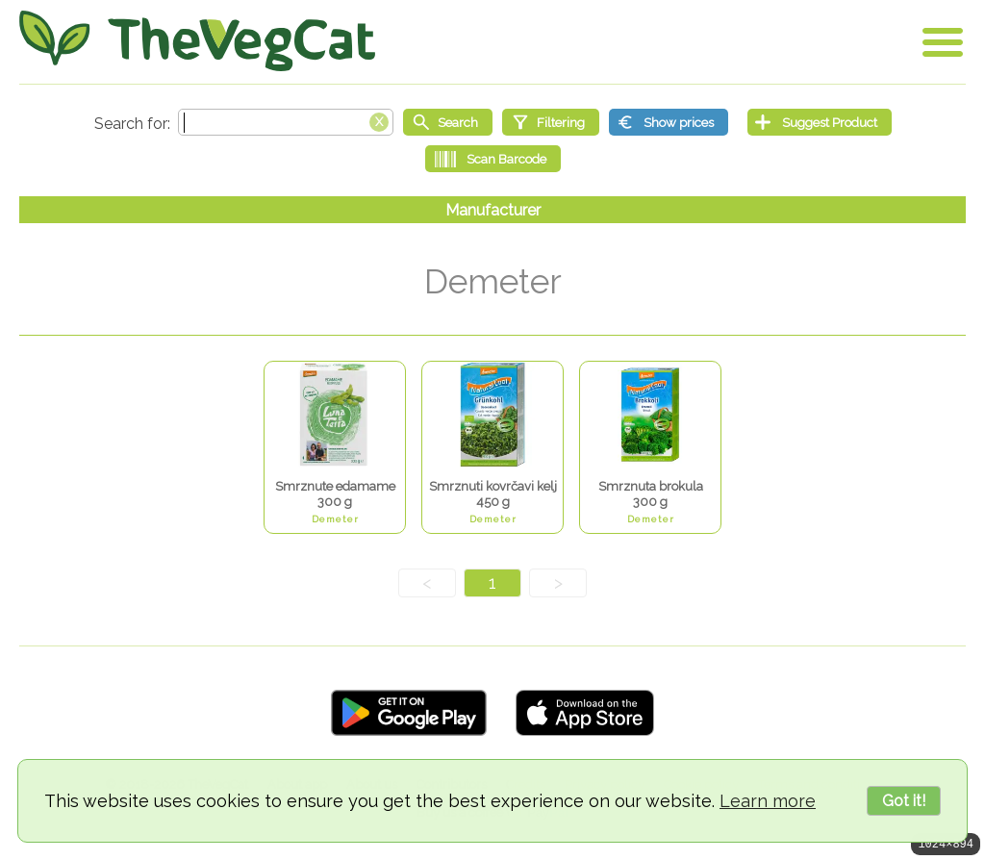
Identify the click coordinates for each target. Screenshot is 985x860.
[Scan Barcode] (493, 158)
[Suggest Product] (819, 122)
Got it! (903, 801)
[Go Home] (197, 41)
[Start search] (447, 122)
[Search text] (285, 122)
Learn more (768, 801)
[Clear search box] (379, 120)
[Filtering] (550, 122)
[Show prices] (668, 122)
